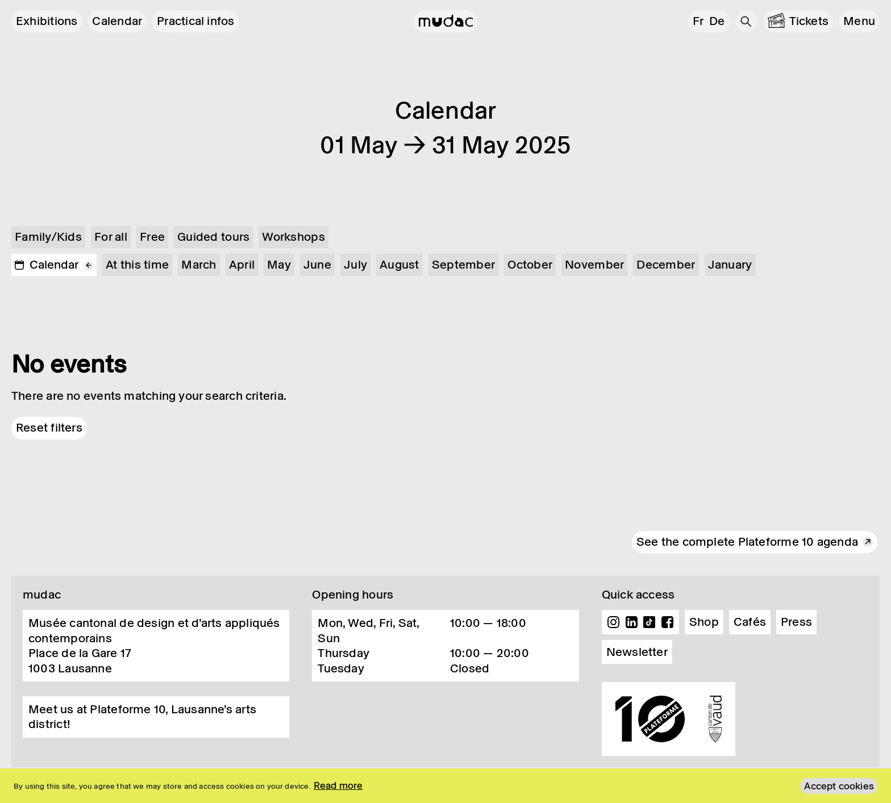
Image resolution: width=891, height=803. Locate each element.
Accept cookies (839, 786)
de (717, 21)
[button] (859, 21)
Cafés (750, 621)
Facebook (667, 622)
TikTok (649, 622)
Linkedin (631, 622)
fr (698, 21)
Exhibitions (46, 21)
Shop (704, 621)
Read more (338, 785)
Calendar (117, 21)
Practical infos (195, 21)
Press (796, 621)
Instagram (613, 622)
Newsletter (637, 652)
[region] (445, 785)
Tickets (809, 21)
